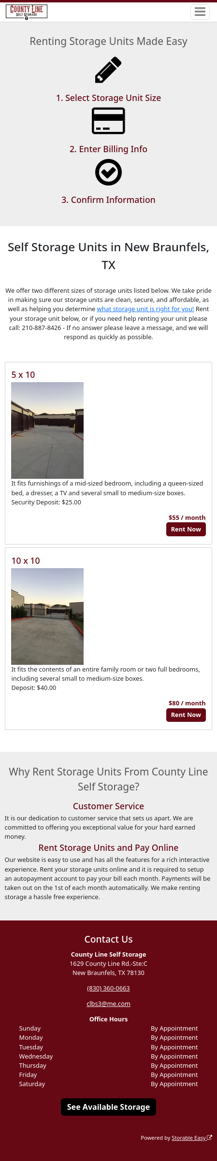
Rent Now (186, 529)
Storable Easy (192, 1137)
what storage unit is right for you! (145, 308)
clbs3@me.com (108, 1003)
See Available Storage (108, 1107)
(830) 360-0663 (108, 988)
